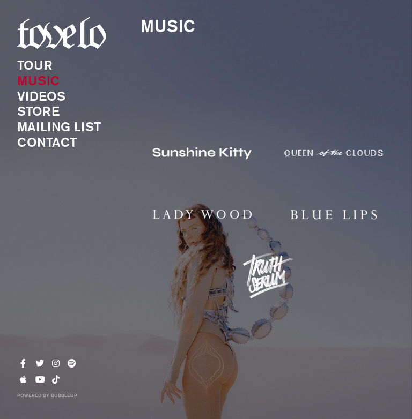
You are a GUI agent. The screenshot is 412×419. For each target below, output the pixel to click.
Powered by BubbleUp (47, 395)
